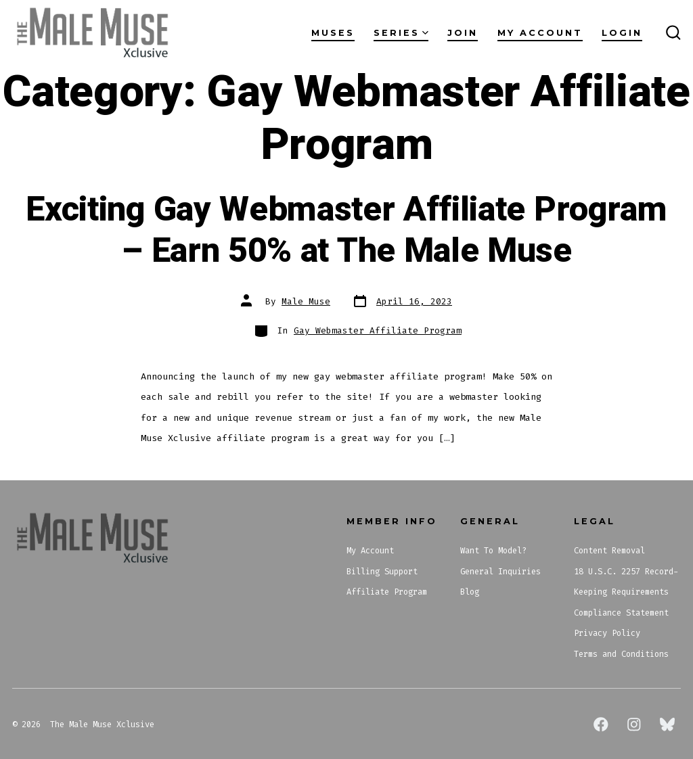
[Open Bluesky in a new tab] (667, 724)
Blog (469, 591)
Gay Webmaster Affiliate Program (378, 330)
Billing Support (382, 571)
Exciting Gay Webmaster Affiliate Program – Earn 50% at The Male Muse (346, 230)
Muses (333, 33)
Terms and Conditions (621, 654)
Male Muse (306, 301)
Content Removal (609, 550)
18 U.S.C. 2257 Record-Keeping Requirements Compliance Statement (626, 592)
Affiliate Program (386, 591)
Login (622, 33)
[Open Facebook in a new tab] (601, 724)
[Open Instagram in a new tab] (634, 724)
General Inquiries (500, 571)
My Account (540, 33)
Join (462, 33)
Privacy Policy (607, 633)
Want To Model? (493, 550)
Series (401, 33)
